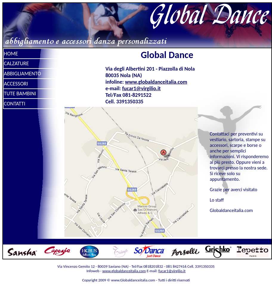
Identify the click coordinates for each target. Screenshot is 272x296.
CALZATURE (16, 63)
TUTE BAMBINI (20, 93)
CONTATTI (14, 103)
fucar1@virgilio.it (141, 88)
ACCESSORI (16, 83)
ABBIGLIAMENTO (22, 73)
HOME (11, 53)
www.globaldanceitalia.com (156, 82)
